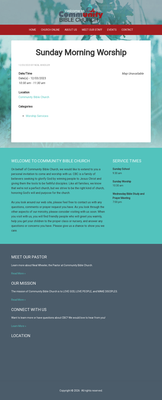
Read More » (18, 273)
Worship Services (37, 116)
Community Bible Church (89, 13)
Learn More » (18, 326)
